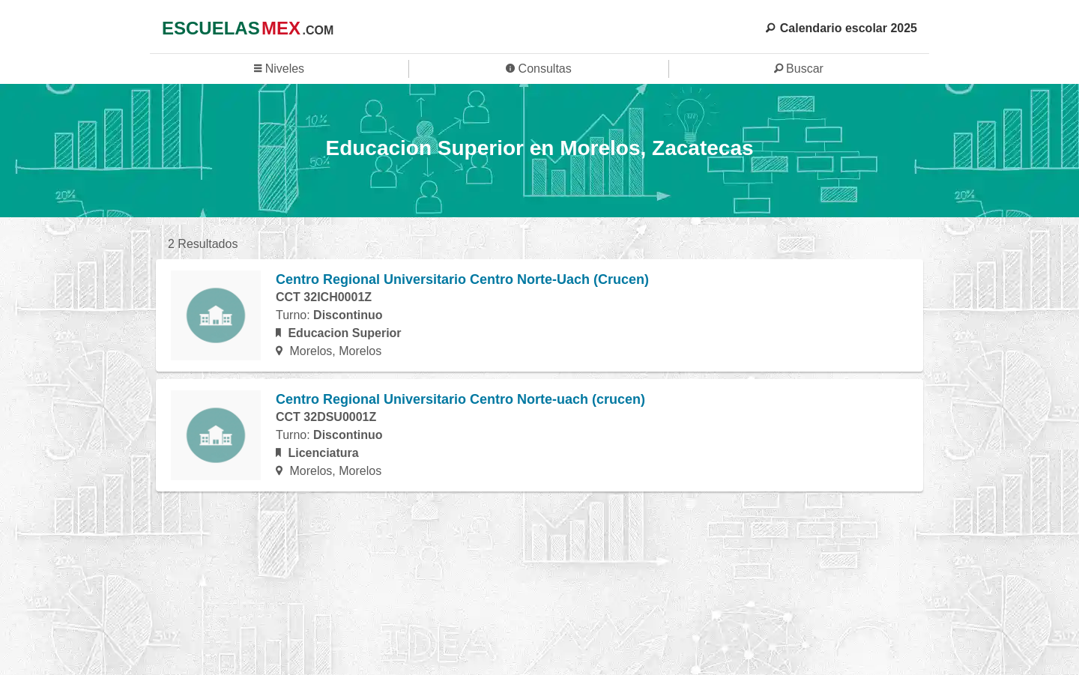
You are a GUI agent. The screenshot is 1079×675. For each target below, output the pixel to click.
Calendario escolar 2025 (841, 28)
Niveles (279, 68)
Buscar (798, 68)
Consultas (539, 68)
